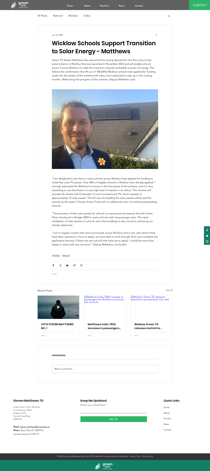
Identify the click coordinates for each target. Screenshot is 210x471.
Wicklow (73, 15)
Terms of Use (135, 456)
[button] (168, 16)
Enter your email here (92, 405)
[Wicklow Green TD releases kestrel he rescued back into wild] (151, 307)
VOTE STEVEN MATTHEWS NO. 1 (57, 326)
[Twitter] (207, 235)
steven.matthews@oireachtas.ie (35, 426)
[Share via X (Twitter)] (60, 265)
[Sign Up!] (113, 419)
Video (87, 15)
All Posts (42, 15)
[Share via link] (74, 265)
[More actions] (156, 35)
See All (169, 290)
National (58, 15)
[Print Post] (81, 265)
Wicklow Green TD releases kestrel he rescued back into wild (149, 326)
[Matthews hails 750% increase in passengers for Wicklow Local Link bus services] (105, 307)
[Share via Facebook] (53, 265)
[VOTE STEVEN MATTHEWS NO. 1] (58, 307)
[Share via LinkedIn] (67, 265)
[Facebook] (207, 230)
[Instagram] (207, 241)
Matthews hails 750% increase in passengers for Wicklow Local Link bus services (103, 326)
